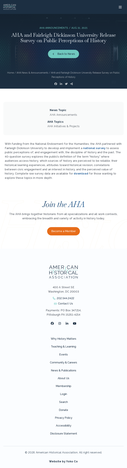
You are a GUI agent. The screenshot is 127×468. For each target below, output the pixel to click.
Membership (63, 386)
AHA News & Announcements (32, 72)
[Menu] (120, 7)
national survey (94, 148)
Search (63, 402)
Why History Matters (63, 338)
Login (63, 394)
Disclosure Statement (63, 433)
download (81, 173)
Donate (63, 410)
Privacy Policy (63, 417)
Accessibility (63, 425)
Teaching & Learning (63, 346)
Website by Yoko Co (63, 461)
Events (63, 354)
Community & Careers (63, 362)
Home (10, 72)
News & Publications (63, 370)
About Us (63, 378)
